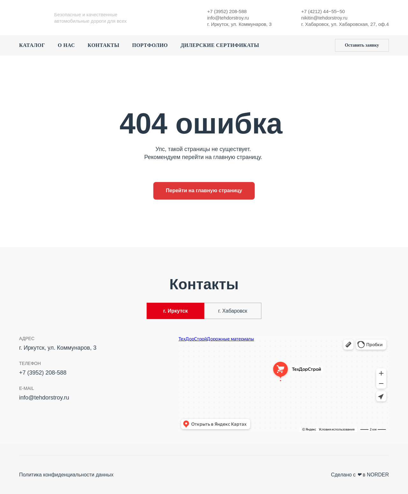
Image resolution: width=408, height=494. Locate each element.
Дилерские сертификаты (220, 45)
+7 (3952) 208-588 (227, 11)
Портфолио (150, 45)
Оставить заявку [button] (362, 45)
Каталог (32, 45)
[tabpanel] (204, 386)
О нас (66, 45)
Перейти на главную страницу (204, 190)
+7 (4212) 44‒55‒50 (323, 11)
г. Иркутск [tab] (175, 311)
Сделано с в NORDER (360, 474)
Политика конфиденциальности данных (66, 474)
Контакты (104, 45)
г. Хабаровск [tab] (232, 311)
